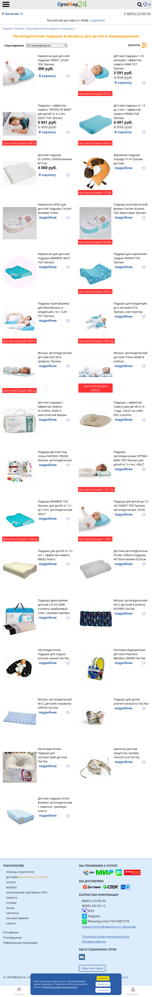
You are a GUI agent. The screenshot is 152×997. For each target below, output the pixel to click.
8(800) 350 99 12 (93, 906)
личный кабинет (17, 918)
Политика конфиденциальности (60, 987)
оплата (11, 882)
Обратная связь (92, 968)
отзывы (11, 903)
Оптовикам (10, 932)
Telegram (91, 916)
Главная (7, 28)
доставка (27, 877)
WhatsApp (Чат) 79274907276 (105, 921)
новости (11, 897)
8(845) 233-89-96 (139, 14)
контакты (12, 913)
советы (11, 923)
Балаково (12, 13)
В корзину (47, 76)
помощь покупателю (20, 872)
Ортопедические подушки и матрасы (50, 28)
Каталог (19, 28)
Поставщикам (12, 937)
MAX (88, 911)
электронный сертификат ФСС (27, 892)
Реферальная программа (20, 943)
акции (10, 908)
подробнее (97, 20)
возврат (11, 887)
